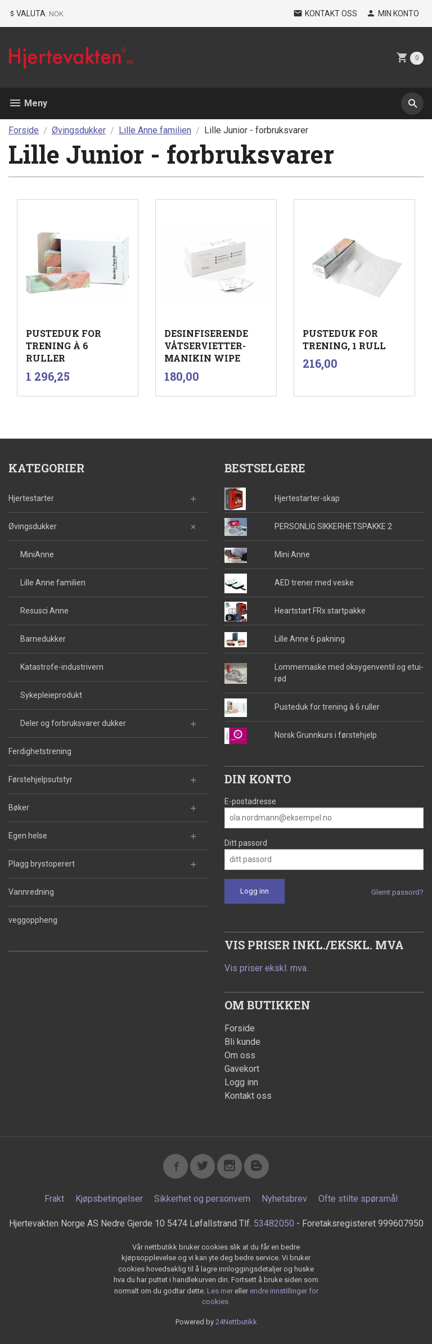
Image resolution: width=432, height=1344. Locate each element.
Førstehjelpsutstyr (40, 779)
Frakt (54, 1198)
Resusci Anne (44, 610)
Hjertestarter (31, 498)
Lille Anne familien (53, 582)
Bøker (18, 807)
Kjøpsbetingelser (109, 1198)
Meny (27, 103)
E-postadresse (250, 801)
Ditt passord (245, 842)
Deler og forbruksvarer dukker (73, 723)
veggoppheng (32, 919)
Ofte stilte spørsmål (358, 1198)
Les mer (221, 1291)
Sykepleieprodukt (51, 695)
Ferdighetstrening (39, 751)
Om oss (239, 1055)
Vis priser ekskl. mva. (266, 968)
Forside (23, 130)
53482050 (274, 1223)
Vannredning (31, 891)
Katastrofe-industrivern (62, 666)
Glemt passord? (397, 892)
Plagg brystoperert (41, 863)
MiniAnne (37, 554)
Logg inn (241, 1082)
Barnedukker (43, 638)
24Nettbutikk (236, 1322)
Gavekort (241, 1068)
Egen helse (27, 835)
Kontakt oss (248, 1095)
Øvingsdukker (32, 526)
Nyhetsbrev (284, 1198)
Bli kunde (242, 1041)
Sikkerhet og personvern (202, 1198)
